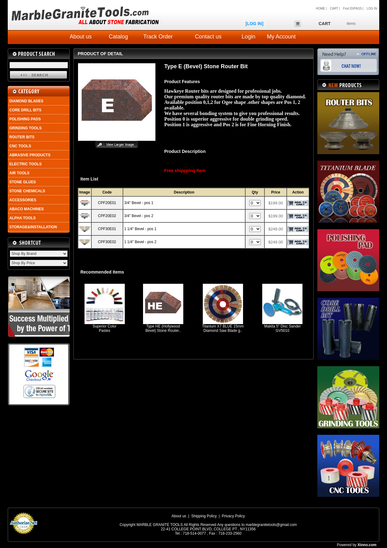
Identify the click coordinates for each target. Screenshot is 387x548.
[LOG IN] (254, 23)
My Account (281, 36)
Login (248, 36)
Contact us (208, 36)
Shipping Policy (204, 516)
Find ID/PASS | (353, 8)
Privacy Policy (233, 516)
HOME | (321, 8)
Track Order (158, 36)
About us (81, 36)
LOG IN (372, 8)
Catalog (118, 36)
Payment (23, 536)
